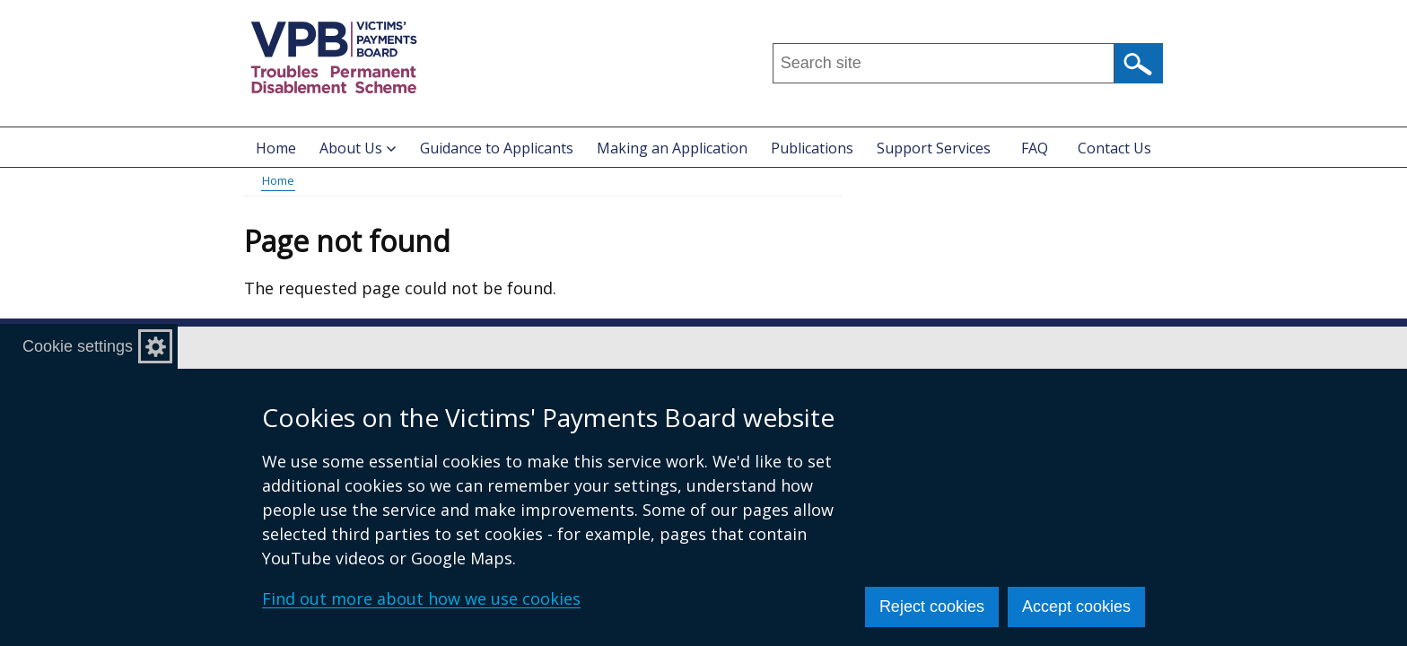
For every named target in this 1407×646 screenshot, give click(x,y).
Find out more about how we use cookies (421, 598)
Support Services (934, 148)
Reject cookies (931, 606)
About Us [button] (357, 148)
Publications (812, 148)
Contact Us (1114, 148)
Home (276, 148)
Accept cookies (1076, 606)
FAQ (1034, 148)
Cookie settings (77, 346)
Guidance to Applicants (496, 148)
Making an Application (672, 148)
